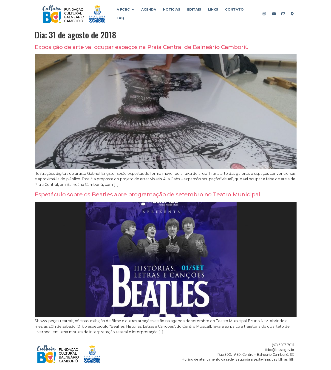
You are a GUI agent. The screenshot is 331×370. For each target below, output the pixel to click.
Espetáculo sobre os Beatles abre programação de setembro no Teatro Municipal (147, 194)
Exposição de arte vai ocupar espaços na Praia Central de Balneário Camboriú (142, 47)
